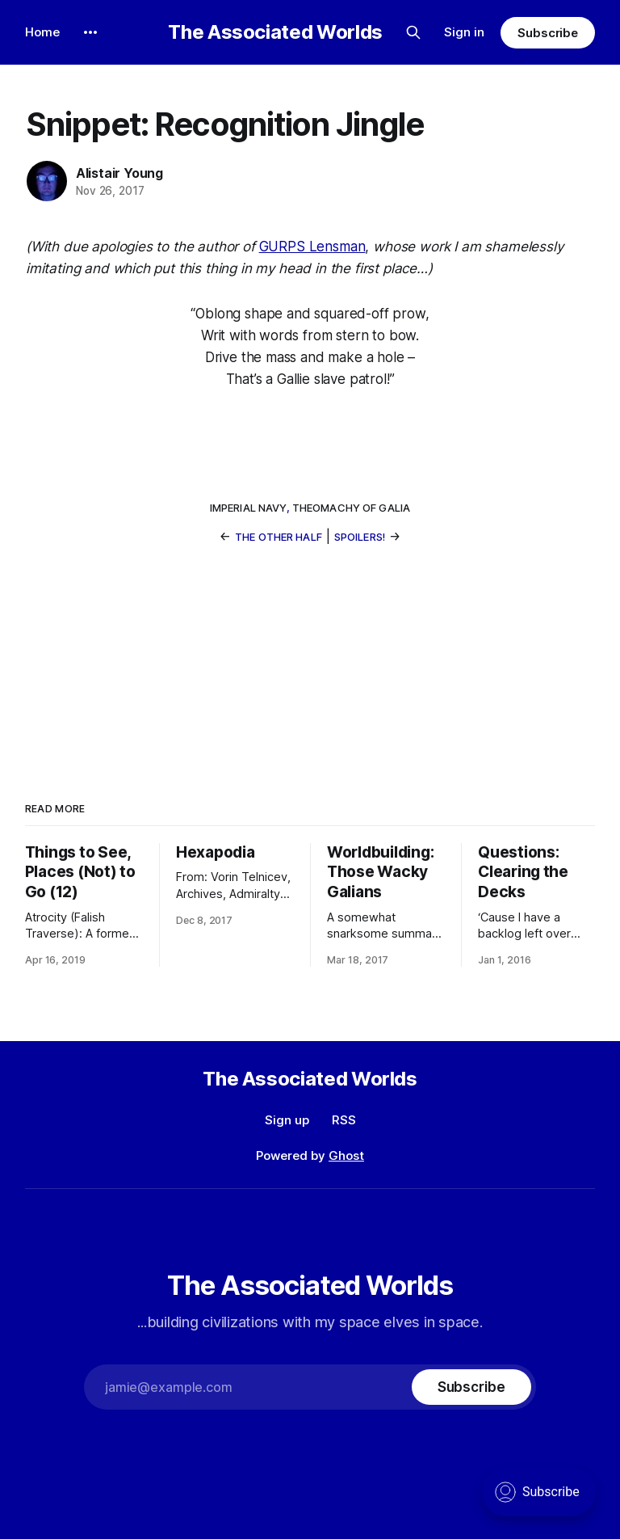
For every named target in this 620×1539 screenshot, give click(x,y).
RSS (344, 1120)
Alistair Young (119, 173)
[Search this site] (413, 32)
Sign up (287, 1120)
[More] (90, 32)
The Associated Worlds (275, 32)
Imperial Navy (248, 507)
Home (42, 32)
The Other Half (278, 536)
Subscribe (547, 32)
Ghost (346, 1155)
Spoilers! (359, 536)
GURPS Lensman (312, 246)
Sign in (464, 32)
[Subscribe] (471, 1387)
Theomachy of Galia (351, 507)
